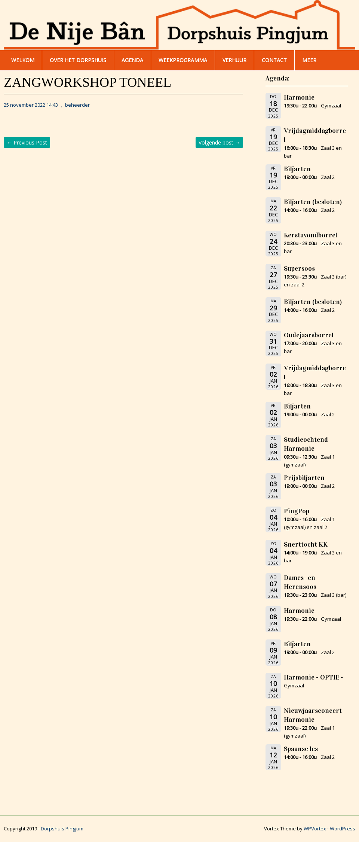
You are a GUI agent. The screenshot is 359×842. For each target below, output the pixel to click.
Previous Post (27, 142)
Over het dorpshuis (78, 60)
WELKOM (22, 60)
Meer (309, 60)
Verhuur (234, 60)
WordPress (342, 828)
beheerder (77, 104)
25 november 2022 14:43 (31, 104)
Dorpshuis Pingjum (62, 828)
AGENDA (132, 60)
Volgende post (219, 142)
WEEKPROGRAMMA (183, 60)
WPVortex (315, 828)
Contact (274, 60)
